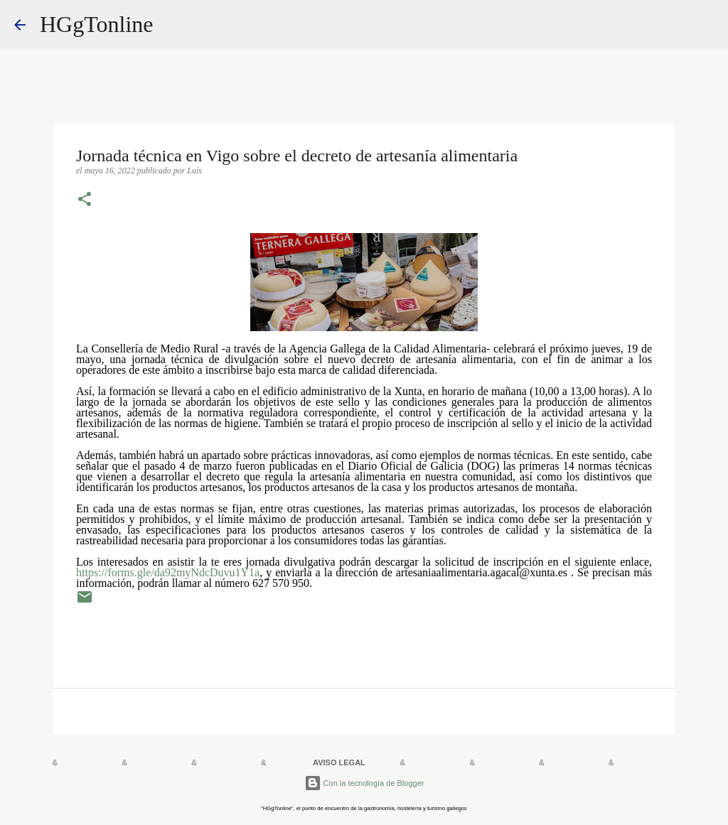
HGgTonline (97, 24)
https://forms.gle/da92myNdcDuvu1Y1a (167, 572)
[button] (84, 200)
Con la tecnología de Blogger (364, 783)
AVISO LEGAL (339, 762)
